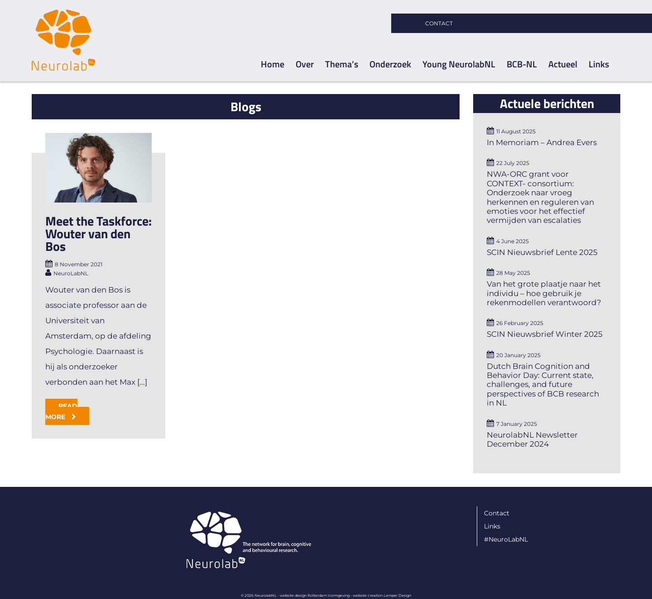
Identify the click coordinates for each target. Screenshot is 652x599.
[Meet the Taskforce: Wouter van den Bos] (98, 168)
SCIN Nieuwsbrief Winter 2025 (545, 334)
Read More (61, 411)
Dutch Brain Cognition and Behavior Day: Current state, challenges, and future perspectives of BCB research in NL (543, 385)
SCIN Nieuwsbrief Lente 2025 (542, 252)
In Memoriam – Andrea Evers (542, 142)
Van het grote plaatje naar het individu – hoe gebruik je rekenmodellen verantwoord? (544, 293)
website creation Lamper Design (382, 595)
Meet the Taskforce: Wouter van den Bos (98, 233)
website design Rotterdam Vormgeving (315, 595)
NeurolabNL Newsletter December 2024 (532, 439)
